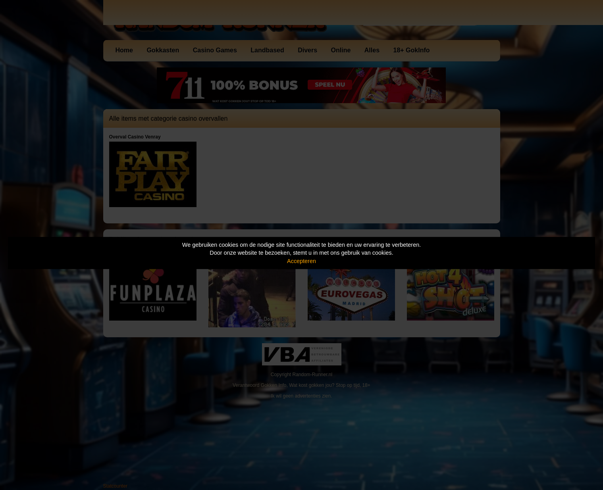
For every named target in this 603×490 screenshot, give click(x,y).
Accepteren (301, 261)
